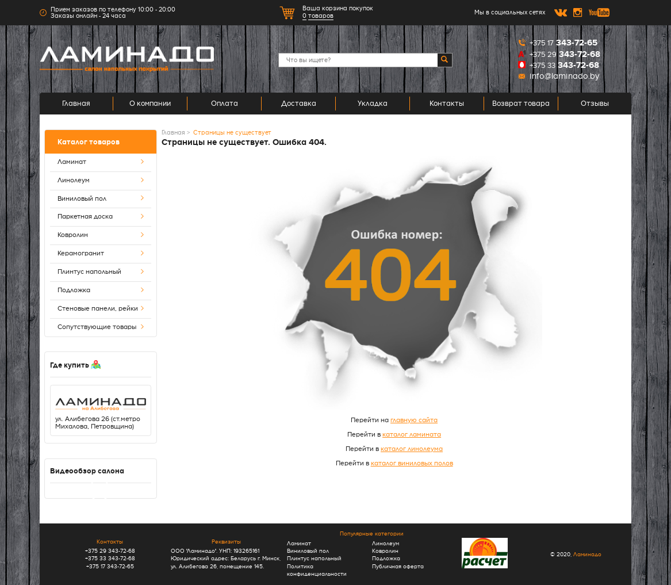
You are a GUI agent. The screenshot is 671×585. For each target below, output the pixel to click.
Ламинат (101, 162)
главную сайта (414, 420)
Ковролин (101, 235)
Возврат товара (521, 104)
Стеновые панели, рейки (101, 309)
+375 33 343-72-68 (110, 558)
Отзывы (595, 104)
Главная (76, 104)
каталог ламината (411, 434)
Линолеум (101, 181)
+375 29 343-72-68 (110, 551)
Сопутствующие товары (101, 328)
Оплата (224, 104)
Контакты (447, 104)
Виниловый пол (101, 199)
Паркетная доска (101, 217)
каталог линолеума (412, 449)
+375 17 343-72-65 (110, 566)
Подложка (101, 291)
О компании (150, 104)
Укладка (373, 104)
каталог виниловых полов (412, 463)
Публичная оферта (398, 566)
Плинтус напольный (101, 272)
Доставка (298, 104)
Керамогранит (101, 254)
